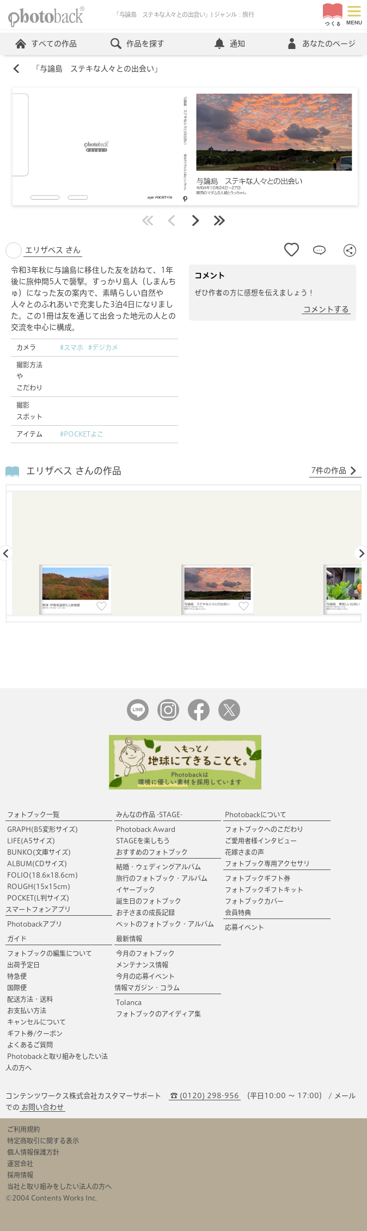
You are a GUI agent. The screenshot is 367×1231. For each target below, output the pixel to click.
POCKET (38, 898)
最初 (147, 220)
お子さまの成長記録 (145, 912)
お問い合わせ (42, 1107)
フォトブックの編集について (49, 953)
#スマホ (71, 347)
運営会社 (20, 1163)
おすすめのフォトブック (152, 852)
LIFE (31, 840)
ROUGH (38, 886)
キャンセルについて (36, 1022)
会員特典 (238, 912)
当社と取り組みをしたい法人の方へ (59, 1186)
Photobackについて (255, 814)
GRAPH (42, 829)
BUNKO (39, 852)
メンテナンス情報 (142, 964)
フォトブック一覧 (33, 814)
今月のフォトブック (145, 953)
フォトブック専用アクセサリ (267, 863)
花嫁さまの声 (244, 852)
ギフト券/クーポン (35, 1033)
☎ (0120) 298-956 (204, 1095)
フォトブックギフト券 (257, 878)
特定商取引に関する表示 (43, 1140)
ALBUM (37, 863)
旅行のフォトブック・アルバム (161, 878)
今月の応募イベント (145, 976)
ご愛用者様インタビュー (261, 840)
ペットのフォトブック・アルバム (165, 924)
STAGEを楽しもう (143, 840)
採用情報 (20, 1175)
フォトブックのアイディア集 (158, 1013)
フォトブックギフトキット (264, 889)
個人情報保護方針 (33, 1152)
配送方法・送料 (30, 999)
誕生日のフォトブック (148, 901)
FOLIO (42, 875)
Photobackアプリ (34, 924)
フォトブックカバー (254, 901)
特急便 (17, 976)
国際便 (17, 987)
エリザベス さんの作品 (73, 470)
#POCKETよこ (81, 434)
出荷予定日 (23, 964)
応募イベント (244, 927)
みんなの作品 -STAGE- (149, 814)
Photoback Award (145, 829)
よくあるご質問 (30, 1045)
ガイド (17, 938)
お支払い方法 (26, 1010)
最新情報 (129, 938)
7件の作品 (334, 471)
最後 (219, 220)
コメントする (326, 309)
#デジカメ (103, 347)
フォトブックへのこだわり (264, 829)
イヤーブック (135, 889)
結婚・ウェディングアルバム (158, 866)
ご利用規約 (23, 1129)
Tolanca (129, 1002)
